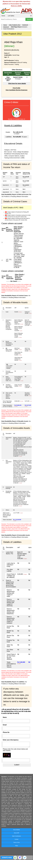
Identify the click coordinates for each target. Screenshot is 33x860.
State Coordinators (16, 836)
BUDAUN (25, 25)
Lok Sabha (11, 15)
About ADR (16, 833)
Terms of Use (16, 842)
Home (3, 15)
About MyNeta (16, 829)
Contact (16, 839)
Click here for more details (17, 83)
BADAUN (6, 27)
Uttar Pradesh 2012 (14, 25)
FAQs (16, 845)
